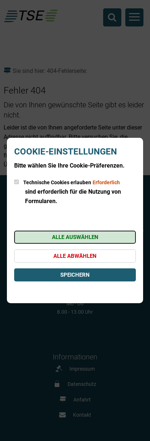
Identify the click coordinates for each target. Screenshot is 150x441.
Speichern (75, 275)
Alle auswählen (75, 237)
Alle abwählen (75, 256)
